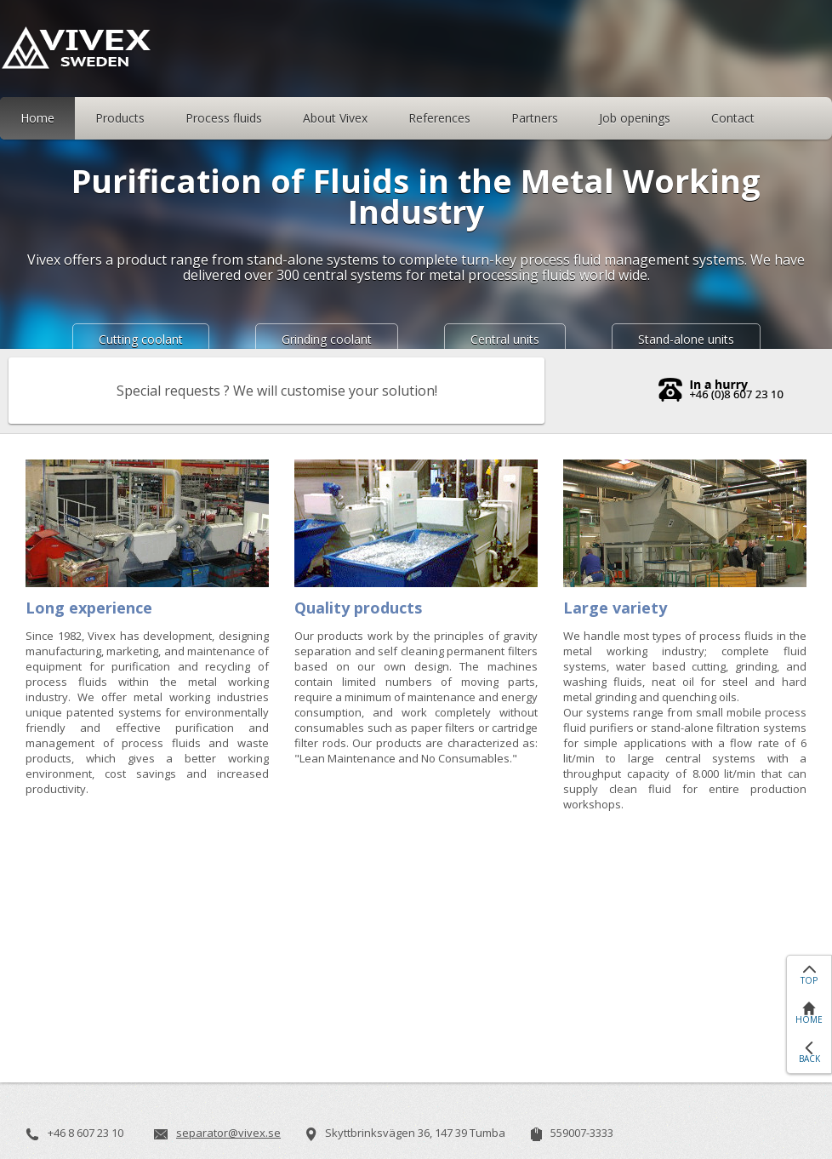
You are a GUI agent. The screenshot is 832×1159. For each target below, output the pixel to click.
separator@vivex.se (228, 1132)
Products (120, 118)
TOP (809, 980)
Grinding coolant (327, 339)
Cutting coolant (141, 339)
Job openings (634, 118)
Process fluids (223, 118)
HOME (809, 1019)
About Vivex (335, 118)
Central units (504, 339)
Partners (534, 118)
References (439, 118)
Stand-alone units (686, 339)
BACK (809, 1059)
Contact (733, 118)
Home (37, 118)
